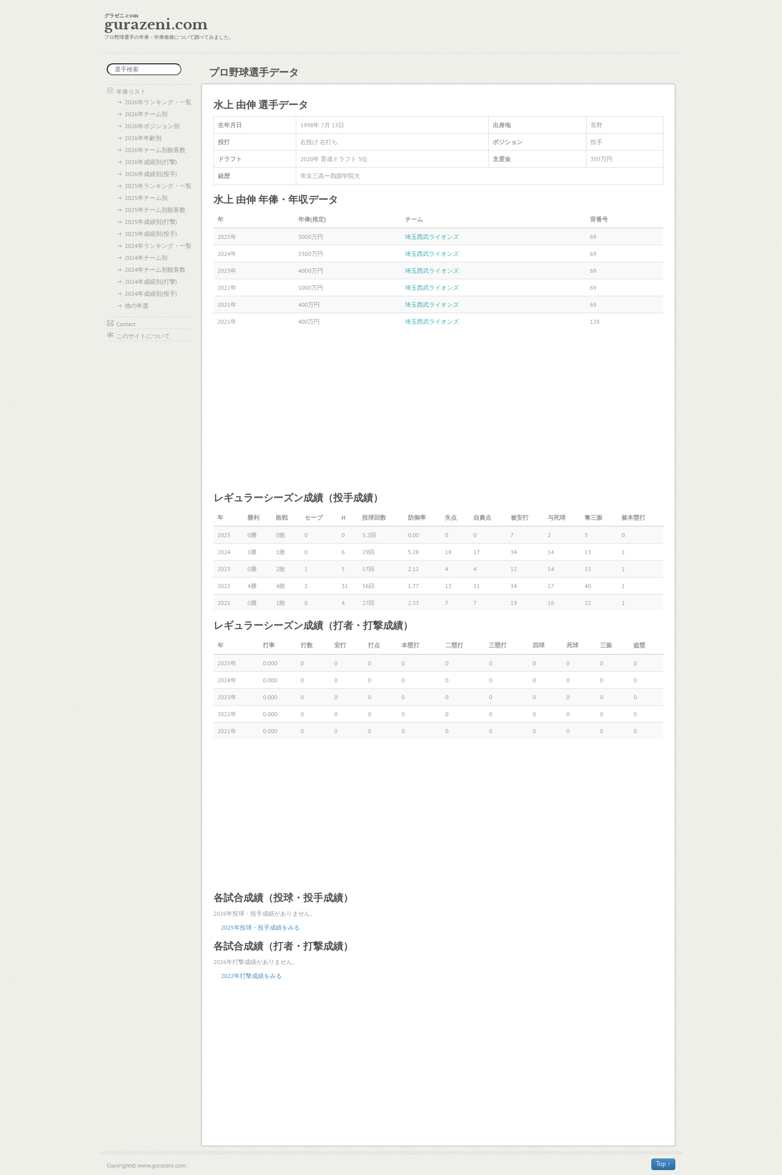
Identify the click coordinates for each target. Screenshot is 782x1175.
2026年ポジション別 (152, 126)
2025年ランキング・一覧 (158, 186)
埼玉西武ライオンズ (432, 236)
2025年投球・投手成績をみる (260, 927)
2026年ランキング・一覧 (158, 102)
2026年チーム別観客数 (155, 150)
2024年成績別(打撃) (151, 281)
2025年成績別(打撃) (151, 221)
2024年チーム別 (146, 257)
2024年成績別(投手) (151, 293)
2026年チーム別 (146, 114)
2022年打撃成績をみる (251, 975)
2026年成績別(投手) (151, 174)
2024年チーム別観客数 (155, 269)
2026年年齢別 (143, 138)
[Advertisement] (438, 410)
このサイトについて (143, 336)
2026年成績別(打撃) (151, 162)
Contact (126, 324)
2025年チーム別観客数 (155, 209)
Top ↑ (663, 1164)
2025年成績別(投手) (151, 233)
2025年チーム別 (146, 197)
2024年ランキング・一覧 (158, 245)
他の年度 (137, 305)
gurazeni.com (156, 24)
